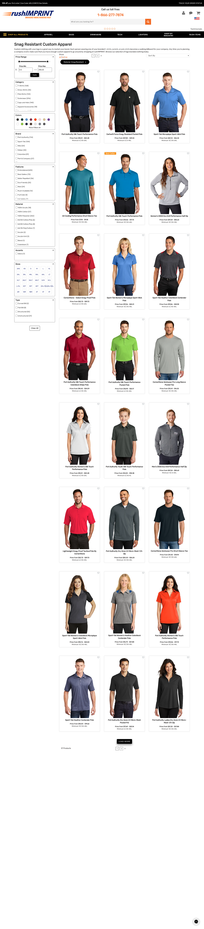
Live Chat (10, 887)
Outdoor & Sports (62, 902)
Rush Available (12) (25, 191)
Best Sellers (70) (24, 174)
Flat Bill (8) (22, 308)
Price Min (22, 66)
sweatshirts (77, 770)
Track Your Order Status (190, 3)
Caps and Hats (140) (26, 103)
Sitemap (107, 914)
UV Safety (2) (23, 199)
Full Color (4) (22, 195)
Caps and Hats (60, 918)
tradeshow (144, 773)
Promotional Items (62, 910)
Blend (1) (21, 240)
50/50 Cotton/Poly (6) (26, 220)
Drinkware (58, 894)
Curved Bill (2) (23, 303)
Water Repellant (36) (26, 178)
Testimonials (196, 29)
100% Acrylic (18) (24, 208)
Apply (35, 75)
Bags (56, 890)
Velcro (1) (21, 254)
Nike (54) (21, 146)
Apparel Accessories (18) (27, 107)
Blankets (58, 914)
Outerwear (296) (24, 98)
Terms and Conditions (114, 902)
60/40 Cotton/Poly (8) (26, 224)
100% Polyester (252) (26, 216)
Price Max (42, 66)
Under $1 (58, 922)
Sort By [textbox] (151, 55)
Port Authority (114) (25, 137)
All (66, 57)
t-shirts (108, 49)
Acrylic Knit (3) (23, 236)
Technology (59, 898)
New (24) (21, 187)
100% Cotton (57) (24, 212)
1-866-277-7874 (110, 15)
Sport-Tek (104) (24, 142)
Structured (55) (24, 312)
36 (60, 57)
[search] (107, 22)
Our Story (108, 887)
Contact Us (10, 882)
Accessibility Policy (113, 910)
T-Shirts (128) (23, 86)
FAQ (106, 894)
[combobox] (168, 55)
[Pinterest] (168, 906)
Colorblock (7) (23, 245)
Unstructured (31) (25, 316)
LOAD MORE (124, 741)
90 (63, 57)
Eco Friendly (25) (24, 183)
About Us (108, 882)
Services (108, 890)
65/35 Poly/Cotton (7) (26, 228)
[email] (171, 884)
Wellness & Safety (62, 906)
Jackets (57, 887)
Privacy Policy (110, 906)
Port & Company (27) (26, 159)
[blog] (164, 906)
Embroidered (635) (25, 170)
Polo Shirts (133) (24, 94)
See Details (43, 3)
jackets (115, 49)
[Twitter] (160, 906)
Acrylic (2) (22, 232)
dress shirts (65, 770)
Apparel (57, 882)
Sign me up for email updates (170, 889)
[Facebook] (156, 906)
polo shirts (125, 49)
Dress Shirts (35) (24, 90)
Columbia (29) (23, 154)
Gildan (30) (22, 150)
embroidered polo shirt (133, 776)
